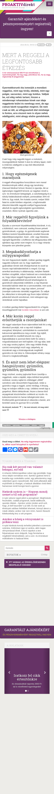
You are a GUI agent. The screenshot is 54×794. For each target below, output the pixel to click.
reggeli (41, 425)
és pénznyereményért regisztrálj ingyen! (27, 632)
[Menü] (49, 3)
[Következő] (46, 671)
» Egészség (45, 428)
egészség (16, 425)
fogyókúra (7, 425)
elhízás (34, 425)
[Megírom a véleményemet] (8, 410)
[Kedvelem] (20, 407)
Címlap (44, 554)
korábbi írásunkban (30, 310)
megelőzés (26, 425)
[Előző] (7, 671)
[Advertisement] (27, 596)
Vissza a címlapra (27, 419)
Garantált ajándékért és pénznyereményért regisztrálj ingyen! (27, 24)
